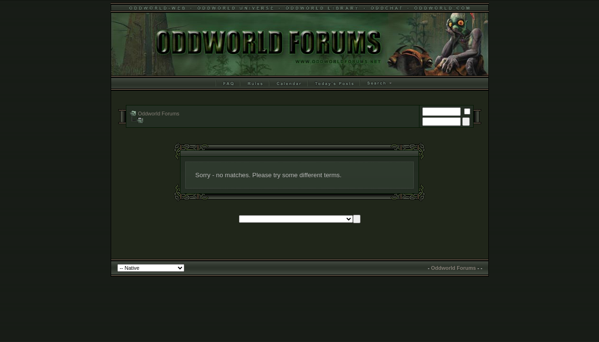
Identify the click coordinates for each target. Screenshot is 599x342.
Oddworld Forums (158, 113)
